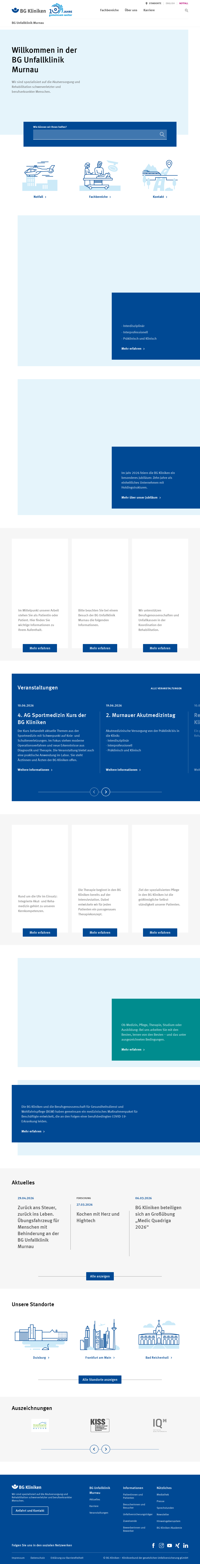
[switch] (186, 10)
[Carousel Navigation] (100, 787)
